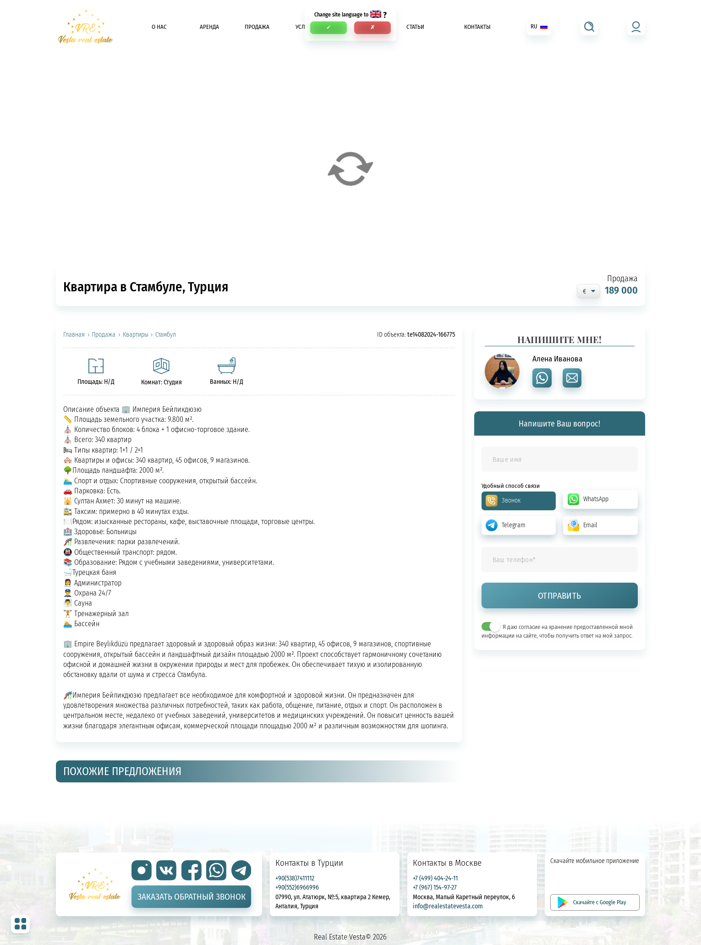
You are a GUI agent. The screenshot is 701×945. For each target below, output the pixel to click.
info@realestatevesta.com (448, 906)
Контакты (477, 27)
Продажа (257, 27)
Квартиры (135, 335)
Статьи (415, 27)
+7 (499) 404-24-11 (435, 878)
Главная (74, 335)
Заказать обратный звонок (191, 896)
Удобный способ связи (511, 485)
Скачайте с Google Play (599, 902)
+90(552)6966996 (297, 887)
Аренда (209, 27)
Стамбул (165, 335)
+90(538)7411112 (294, 878)
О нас (159, 27)
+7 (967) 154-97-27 (435, 887)
